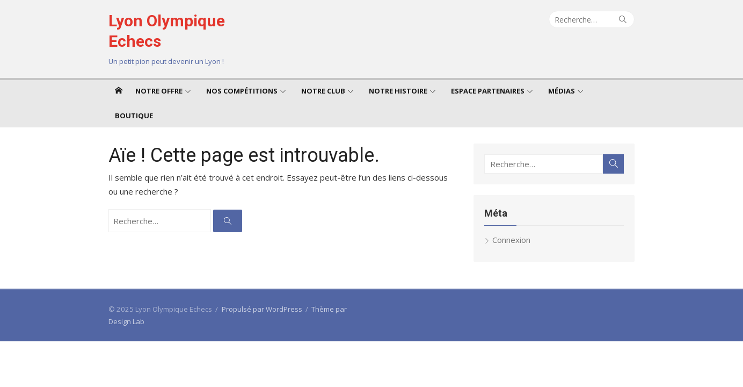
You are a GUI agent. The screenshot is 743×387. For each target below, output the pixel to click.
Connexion (511, 239)
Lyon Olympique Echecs (166, 31)
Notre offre (159, 91)
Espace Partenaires (488, 91)
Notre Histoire (398, 91)
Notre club (323, 91)
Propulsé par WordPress (262, 309)
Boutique (134, 115)
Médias (561, 91)
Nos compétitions (242, 91)
